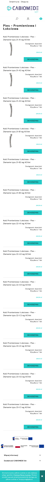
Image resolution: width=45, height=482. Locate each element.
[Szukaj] (17, 18)
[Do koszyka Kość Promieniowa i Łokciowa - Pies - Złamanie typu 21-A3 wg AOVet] (33, 120)
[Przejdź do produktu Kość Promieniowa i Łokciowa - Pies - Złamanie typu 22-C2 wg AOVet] (11, 318)
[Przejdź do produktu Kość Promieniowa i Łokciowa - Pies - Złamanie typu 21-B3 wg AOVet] (11, 196)
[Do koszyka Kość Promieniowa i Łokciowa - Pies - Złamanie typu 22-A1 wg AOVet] (33, 243)
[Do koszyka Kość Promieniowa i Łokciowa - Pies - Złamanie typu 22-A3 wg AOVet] (33, 304)
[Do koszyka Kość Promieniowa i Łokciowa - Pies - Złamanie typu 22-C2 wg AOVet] (33, 335)
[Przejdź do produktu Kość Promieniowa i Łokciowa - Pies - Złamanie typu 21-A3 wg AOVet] (11, 110)
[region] (22, 438)
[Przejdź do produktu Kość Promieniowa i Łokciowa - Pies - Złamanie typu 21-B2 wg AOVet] (11, 165)
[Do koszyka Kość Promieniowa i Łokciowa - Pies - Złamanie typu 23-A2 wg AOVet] (33, 396)
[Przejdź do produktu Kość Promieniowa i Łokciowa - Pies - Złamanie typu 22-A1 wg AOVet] (11, 227)
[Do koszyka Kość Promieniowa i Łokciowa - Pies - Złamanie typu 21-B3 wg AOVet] (33, 212)
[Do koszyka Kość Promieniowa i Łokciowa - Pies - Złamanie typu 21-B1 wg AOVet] (33, 151)
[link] (22, 438)
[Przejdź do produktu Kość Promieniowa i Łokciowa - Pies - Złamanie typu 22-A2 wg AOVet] (11, 257)
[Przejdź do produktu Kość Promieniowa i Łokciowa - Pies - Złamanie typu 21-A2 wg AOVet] (11, 79)
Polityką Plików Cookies (22, 475)
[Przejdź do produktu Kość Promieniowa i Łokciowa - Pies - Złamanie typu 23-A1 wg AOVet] (11, 349)
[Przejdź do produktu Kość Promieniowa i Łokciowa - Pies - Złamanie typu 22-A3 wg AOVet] (11, 288)
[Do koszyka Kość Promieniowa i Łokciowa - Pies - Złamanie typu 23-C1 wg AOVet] (33, 427)
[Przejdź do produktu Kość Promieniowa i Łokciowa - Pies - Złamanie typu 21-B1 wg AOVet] (11, 140)
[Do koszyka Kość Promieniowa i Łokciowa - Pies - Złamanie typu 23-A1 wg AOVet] (33, 365)
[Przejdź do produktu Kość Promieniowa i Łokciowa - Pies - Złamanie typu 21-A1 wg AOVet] (11, 49)
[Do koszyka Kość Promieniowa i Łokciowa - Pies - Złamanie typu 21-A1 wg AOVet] (33, 59)
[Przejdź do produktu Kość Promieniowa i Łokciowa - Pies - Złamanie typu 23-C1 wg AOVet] (11, 410)
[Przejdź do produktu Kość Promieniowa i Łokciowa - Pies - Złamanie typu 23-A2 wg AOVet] (11, 380)
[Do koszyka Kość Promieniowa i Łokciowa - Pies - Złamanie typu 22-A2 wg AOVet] (33, 274)
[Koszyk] (39, 18)
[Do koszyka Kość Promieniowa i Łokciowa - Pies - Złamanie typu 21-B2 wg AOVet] (33, 182)
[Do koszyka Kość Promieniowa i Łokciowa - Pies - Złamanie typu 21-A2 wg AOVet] (33, 90)
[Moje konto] (28, 18)
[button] (5, 18)
